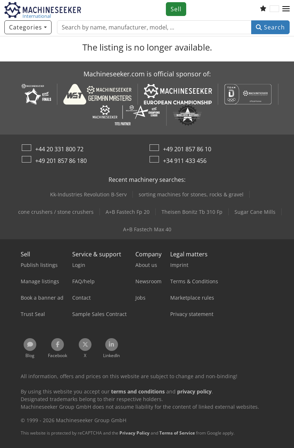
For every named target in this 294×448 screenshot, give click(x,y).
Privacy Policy (134, 433)
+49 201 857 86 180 (61, 161)
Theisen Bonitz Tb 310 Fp (192, 211)
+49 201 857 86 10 (187, 149)
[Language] (274, 9)
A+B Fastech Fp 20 (128, 211)
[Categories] (28, 27)
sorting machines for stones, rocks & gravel (191, 194)
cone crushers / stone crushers (56, 211)
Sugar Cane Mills (254, 211)
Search (270, 27)
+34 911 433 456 (185, 161)
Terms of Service (177, 433)
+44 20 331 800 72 (59, 149)
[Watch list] (263, 9)
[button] (286, 9)
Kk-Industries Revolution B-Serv (88, 194)
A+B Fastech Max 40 (147, 229)
